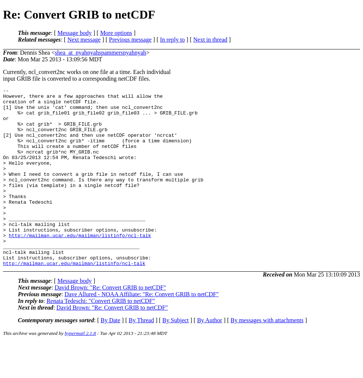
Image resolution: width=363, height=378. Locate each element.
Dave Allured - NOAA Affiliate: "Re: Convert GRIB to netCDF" (141, 330)
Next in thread (210, 39)
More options (116, 33)
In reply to (172, 39)
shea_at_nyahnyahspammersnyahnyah (100, 52)
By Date (110, 356)
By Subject (175, 356)
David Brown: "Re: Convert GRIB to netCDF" (110, 323)
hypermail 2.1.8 (80, 369)
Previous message (130, 39)
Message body (74, 33)
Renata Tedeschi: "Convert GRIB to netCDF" (101, 336)
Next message (84, 39)
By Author (209, 356)
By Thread (141, 356)
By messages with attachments (266, 356)
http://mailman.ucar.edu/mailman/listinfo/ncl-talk (80, 265)
